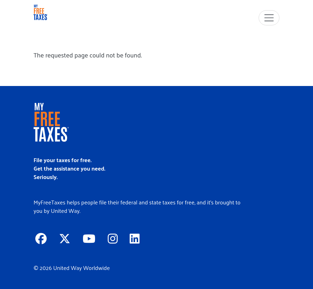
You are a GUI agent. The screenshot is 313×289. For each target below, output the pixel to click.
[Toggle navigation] (269, 17)
